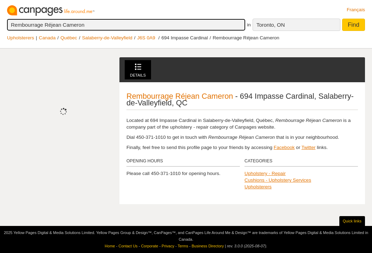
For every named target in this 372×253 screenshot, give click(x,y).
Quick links (352, 221)
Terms (183, 246)
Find (353, 24)
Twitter (308, 147)
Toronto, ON (270, 25)
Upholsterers (20, 37)
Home (110, 246)
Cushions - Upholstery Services (277, 180)
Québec (68, 37)
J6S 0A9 (146, 37)
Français (356, 9)
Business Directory (207, 246)
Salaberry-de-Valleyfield (107, 37)
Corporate (149, 246)
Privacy (168, 246)
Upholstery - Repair (265, 173)
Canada (47, 37)
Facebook (284, 147)
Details (138, 70)
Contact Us (127, 246)
